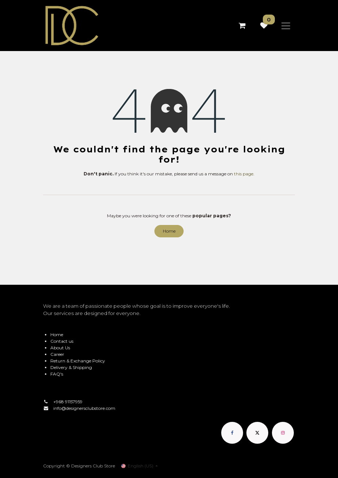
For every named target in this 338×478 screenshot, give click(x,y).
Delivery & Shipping (71, 367)
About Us (60, 347)
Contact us (61, 341)
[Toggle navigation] (286, 25)
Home (169, 231)
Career (57, 354)
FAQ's (56, 374)
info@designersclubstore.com (84, 408)
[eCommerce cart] (242, 25)
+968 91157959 (67, 401)
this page (243, 173)
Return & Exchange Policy (77, 361)
